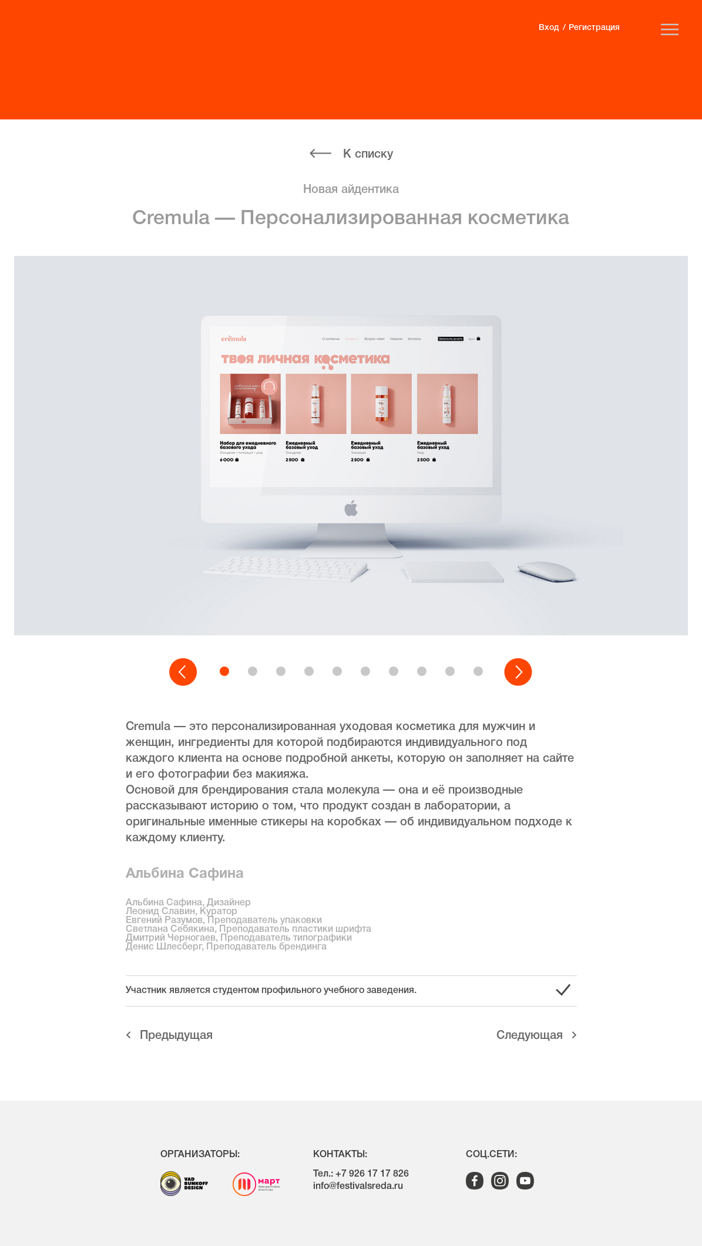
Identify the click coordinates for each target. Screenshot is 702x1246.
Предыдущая (176, 1036)
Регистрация (594, 28)
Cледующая (529, 1036)
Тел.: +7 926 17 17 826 (361, 1174)
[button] (184, 672)
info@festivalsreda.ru (358, 1186)
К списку (368, 154)
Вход (549, 28)
